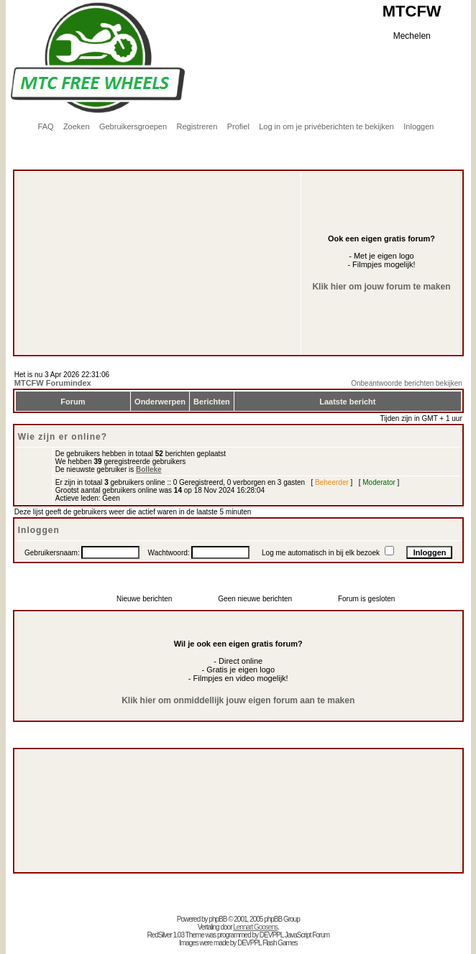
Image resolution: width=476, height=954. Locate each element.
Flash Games (279, 943)
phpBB (217, 919)
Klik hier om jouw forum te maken (381, 287)
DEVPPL (271, 935)
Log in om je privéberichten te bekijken (326, 126)
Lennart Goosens (255, 927)
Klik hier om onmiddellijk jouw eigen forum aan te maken (238, 700)
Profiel (238, 126)
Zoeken (76, 126)
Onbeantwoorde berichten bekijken (406, 383)
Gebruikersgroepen (133, 126)
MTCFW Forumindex (52, 383)
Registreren (196, 126)
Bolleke (149, 469)
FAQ (46, 126)
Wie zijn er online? (62, 437)
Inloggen (418, 126)
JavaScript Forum (307, 935)
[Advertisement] (141, 230)
